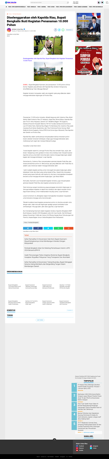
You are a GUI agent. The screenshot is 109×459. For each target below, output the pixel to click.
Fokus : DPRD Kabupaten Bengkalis (19, 7)
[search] (49, 2)
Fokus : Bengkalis (36, 7)
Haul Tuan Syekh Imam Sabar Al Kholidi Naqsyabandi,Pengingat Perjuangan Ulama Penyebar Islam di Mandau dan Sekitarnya (90, 407)
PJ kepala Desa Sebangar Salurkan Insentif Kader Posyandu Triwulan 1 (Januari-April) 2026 (89, 387)
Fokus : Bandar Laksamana (95, 7)
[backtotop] (54, 437)
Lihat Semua (40, 320)
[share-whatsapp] (63, 29)
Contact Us (43, 454)
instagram (63, 454)
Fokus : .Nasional (49, 7)
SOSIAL (72, 454)
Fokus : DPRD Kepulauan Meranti (75, 7)
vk (68, 454)
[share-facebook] (55, 29)
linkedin (57, 454)
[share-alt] (27, 228)
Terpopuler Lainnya (88, 429)
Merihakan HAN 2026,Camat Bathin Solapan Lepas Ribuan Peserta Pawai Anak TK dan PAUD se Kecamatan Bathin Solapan (90, 397)
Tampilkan (69, 310)
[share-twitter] (59, 29)
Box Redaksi (50, 454)
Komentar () (69, 29)
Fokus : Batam (60, 7)
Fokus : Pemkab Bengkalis (16, 14)
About (37, 454)
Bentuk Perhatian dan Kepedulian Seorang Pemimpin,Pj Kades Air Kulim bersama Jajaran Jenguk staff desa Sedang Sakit (90, 415)
